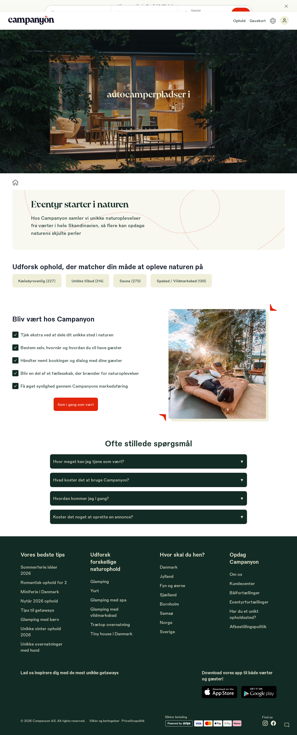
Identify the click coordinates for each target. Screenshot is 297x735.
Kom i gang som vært (76, 404)
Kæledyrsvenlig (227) (37, 281)
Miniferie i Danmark (40, 591)
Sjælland (168, 594)
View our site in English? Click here (148, 6)
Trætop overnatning (110, 624)
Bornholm (169, 603)
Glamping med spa (108, 599)
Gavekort (258, 20)
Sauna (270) (130, 281)
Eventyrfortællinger (249, 601)
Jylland (167, 576)
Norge (166, 622)
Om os (236, 574)
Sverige (167, 631)
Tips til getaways (37, 610)
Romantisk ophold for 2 (44, 582)
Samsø (166, 613)
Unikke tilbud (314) (88, 281)
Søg (247, 106)
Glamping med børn (40, 619)
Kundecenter (242, 583)
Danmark (168, 567)
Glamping (99, 581)
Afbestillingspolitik (248, 626)
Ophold (239, 20)
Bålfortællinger (245, 592)
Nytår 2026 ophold (39, 600)
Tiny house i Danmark (111, 633)
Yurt (94, 590)
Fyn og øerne (172, 585)
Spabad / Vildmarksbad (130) (182, 281)
